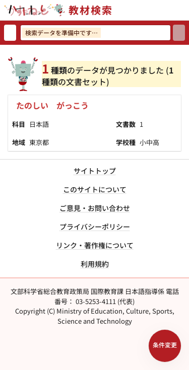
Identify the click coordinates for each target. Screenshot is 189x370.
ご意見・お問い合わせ (94, 208)
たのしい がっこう (52, 105)
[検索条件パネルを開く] (165, 346)
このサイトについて (95, 189)
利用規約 (95, 264)
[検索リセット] (10, 33)
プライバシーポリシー (94, 226)
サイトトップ (95, 171)
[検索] (179, 33)
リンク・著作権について (95, 245)
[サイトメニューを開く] (185, 10)
